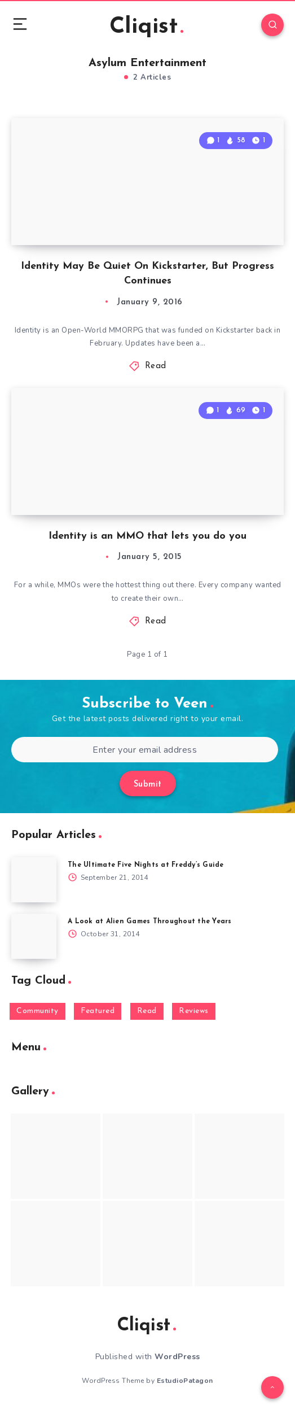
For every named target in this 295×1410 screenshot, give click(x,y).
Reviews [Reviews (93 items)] (194, 1011)
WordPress (177, 1356)
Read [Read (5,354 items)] (147, 1011)
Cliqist (146, 27)
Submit (148, 784)
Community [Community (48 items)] (37, 1011)
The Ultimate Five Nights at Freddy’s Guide (146, 865)
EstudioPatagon (185, 1380)
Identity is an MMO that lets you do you (147, 536)
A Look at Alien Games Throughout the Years (150, 921)
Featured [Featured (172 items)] (98, 1011)
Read (155, 366)
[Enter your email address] (144, 749)
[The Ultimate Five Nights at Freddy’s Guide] (33, 879)
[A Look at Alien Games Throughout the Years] (33, 936)
